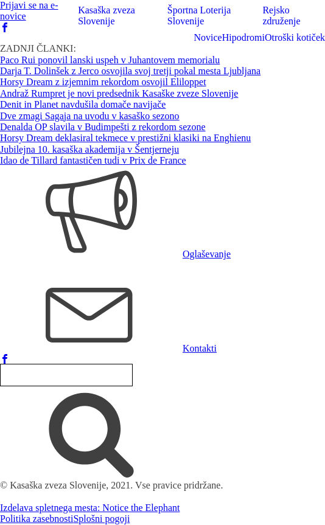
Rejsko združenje (281, 15)
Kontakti (200, 348)
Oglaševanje (207, 254)
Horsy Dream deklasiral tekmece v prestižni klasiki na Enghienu (125, 138)
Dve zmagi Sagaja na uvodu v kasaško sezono (90, 116)
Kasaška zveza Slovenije (106, 15)
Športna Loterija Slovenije (199, 15)
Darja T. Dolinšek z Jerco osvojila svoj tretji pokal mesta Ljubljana (130, 71)
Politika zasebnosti (36, 518)
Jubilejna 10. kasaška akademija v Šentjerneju (89, 149)
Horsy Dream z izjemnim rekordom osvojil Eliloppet (103, 82)
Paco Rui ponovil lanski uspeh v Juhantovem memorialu (110, 60)
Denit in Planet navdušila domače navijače (83, 104)
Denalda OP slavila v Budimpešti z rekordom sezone (103, 127)
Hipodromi (243, 37)
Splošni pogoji (101, 518)
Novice (208, 37)
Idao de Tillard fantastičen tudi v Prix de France (93, 160)
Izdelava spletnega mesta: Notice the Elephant (90, 507)
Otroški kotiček (295, 37)
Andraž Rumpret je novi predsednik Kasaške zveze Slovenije (119, 93)
